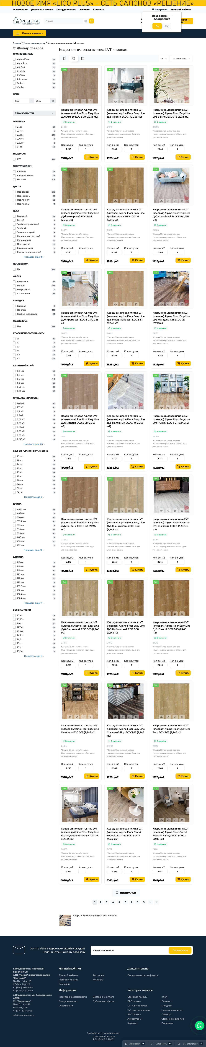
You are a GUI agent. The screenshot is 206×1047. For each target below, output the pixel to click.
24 (163, 58)
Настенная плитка (171, 1010)
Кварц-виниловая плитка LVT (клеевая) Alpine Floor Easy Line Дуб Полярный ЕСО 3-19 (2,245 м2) (126, 421)
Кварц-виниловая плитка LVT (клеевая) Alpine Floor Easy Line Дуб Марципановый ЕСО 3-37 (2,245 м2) (126, 318)
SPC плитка (134, 1014)
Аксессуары (134, 1018)
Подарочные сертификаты (142, 975)
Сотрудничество (66, 9)
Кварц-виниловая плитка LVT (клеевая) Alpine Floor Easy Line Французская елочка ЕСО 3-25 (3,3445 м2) (80, 833)
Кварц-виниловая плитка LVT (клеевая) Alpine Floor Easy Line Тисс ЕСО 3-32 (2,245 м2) (171, 729)
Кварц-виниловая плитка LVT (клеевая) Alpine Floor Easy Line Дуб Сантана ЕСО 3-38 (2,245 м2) (80, 524)
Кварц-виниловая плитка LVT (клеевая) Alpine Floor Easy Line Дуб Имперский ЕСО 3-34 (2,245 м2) (80, 214)
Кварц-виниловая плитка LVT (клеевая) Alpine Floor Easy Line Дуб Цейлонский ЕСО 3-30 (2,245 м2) (126, 627)
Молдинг (166, 1005)
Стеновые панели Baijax (137, 33)
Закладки (64, 984)
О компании (20, 9)
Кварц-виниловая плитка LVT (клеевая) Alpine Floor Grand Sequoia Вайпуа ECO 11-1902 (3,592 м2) (170, 833)
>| (156, 902)
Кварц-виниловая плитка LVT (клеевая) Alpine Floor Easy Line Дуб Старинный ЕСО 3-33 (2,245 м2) (80, 627)
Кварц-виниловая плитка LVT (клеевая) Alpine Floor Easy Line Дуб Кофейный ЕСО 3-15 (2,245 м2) (171, 214)
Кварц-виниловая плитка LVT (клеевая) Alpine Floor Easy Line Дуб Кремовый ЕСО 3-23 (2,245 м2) (80, 318)
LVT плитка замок (137, 1005)
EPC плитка (134, 1001)
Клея (164, 996)
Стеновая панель (109, 33)
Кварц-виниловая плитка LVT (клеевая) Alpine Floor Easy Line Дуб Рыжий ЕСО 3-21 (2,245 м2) (171, 419)
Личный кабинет (181, 9)
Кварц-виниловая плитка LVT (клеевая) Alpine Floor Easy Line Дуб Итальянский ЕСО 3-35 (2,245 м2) (126, 214)
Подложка (167, 1023)
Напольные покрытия (65, 33)
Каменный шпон (165, 33)
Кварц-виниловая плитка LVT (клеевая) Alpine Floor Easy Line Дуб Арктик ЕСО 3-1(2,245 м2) (126, 113)
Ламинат (166, 1001)
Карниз (131, 1023)
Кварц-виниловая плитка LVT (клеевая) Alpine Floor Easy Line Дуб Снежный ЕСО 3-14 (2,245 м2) (171, 524)
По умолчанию (181, 58)
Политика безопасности (73, 996)
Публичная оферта (103, 1001)
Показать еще (126, 892)
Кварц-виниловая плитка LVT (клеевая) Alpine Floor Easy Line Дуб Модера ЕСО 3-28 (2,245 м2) (80, 421)
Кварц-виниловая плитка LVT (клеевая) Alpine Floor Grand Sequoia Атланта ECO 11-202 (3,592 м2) (125, 833)
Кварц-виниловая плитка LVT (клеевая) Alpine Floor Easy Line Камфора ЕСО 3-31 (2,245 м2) (80, 729)
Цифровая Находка (104, 1036)
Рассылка (98, 975)
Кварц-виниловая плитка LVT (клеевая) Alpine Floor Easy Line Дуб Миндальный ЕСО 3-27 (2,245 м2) (171, 318)
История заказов (68, 979)
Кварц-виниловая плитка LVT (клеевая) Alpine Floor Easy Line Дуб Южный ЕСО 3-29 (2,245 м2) (171, 627)
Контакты (98, 9)
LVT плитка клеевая (138, 1010)
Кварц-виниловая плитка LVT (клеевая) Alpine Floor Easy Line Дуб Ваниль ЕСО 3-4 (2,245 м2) (171, 113)
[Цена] (21, 100)
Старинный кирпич (172, 1018)
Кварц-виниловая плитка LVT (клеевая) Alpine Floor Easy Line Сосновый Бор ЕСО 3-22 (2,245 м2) (126, 730)
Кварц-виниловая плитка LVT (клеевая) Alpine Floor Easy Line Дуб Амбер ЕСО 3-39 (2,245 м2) (80, 113)
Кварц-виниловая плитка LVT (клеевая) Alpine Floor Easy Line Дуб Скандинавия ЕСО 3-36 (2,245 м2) (126, 524)
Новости (85, 9)
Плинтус (89, 33)
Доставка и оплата (42, 9)
